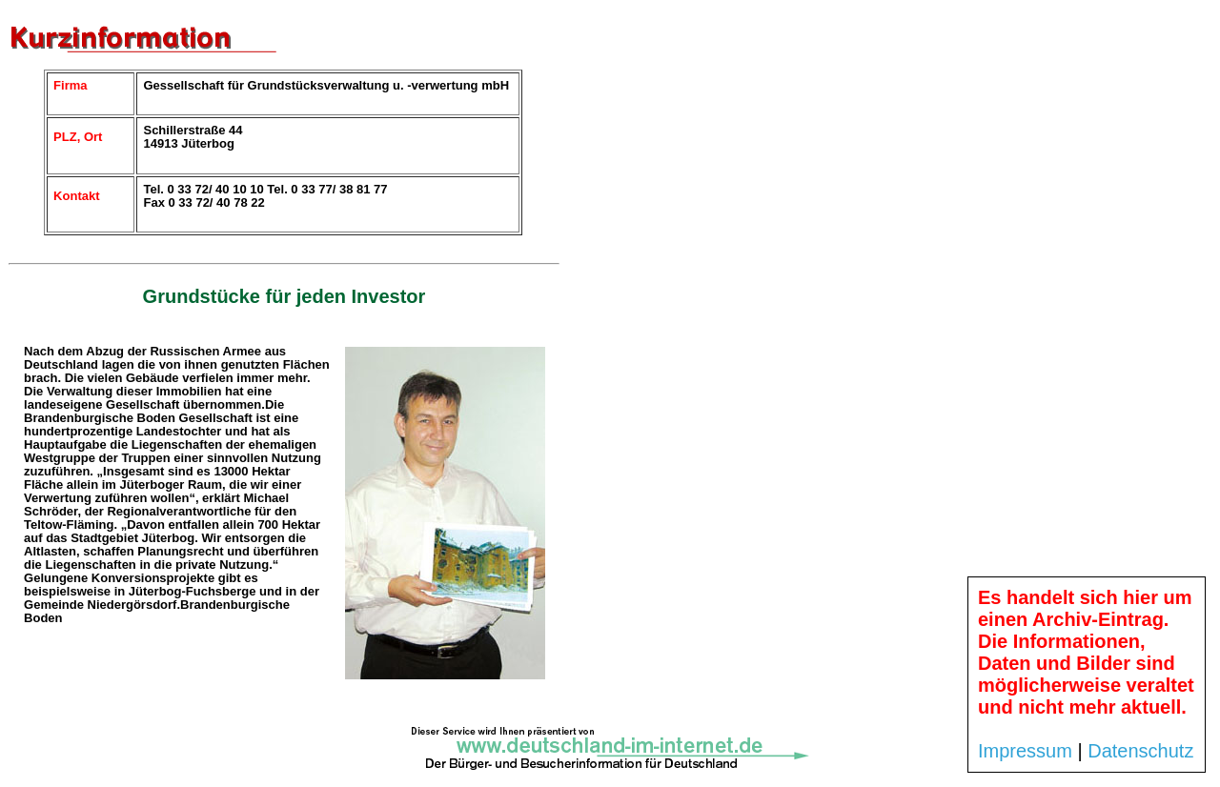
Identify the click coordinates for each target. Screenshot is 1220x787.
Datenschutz (1140, 750)
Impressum (1025, 750)
